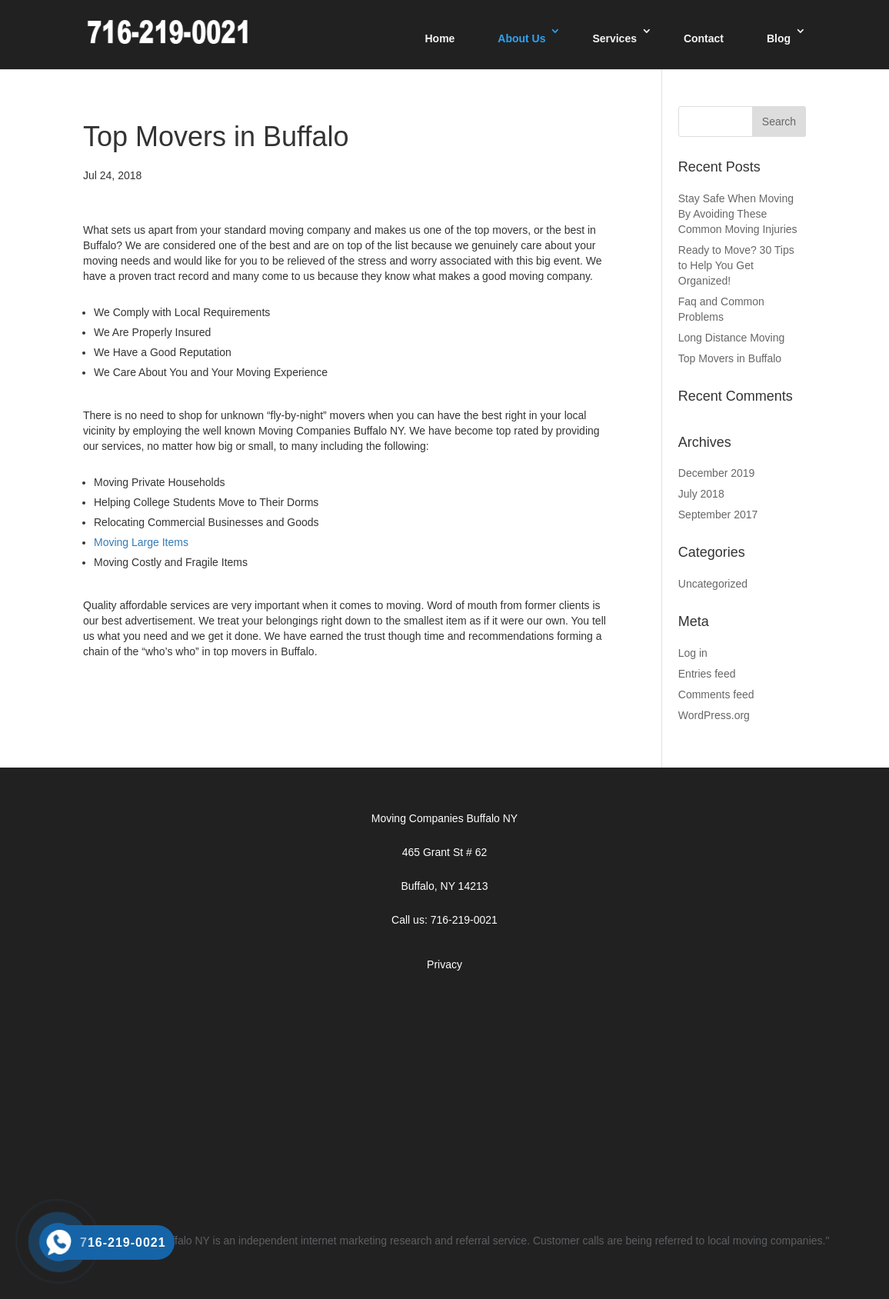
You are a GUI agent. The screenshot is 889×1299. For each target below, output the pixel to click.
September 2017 (718, 514)
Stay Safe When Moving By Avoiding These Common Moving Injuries (737, 213)
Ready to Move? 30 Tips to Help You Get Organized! (736, 265)
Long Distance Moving (731, 337)
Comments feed (716, 694)
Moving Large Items (141, 542)
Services (614, 38)
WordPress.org (714, 715)
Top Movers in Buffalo (729, 358)
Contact (704, 38)
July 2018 (701, 494)
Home (439, 38)
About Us (521, 38)
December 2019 (716, 473)
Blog (779, 38)
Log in (693, 653)
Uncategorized (712, 584)
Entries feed (707, 674)
